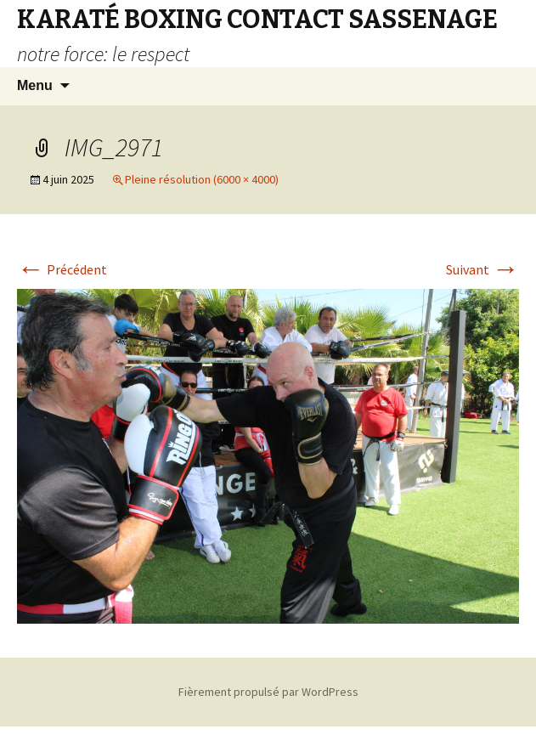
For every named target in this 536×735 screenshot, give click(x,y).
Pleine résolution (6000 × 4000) (202, 179)
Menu (35, 85)
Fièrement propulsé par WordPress (268, 691)
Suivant (482, 269)
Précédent (62, 269)
